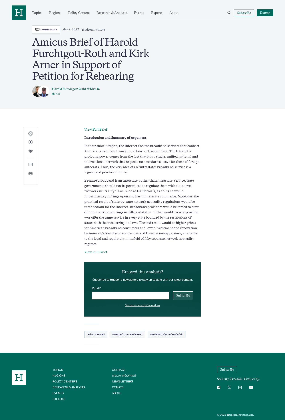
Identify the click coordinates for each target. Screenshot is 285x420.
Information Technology (167, 334)
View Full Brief (95, 129)
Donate (117, 387)
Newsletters (122, 381)
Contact (119, 369)
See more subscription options (142, 305)
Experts (156, 13)
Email (96, 288)
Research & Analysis (112, 13)
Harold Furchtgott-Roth (69, 89)
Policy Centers (79, 13)
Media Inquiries (124, 375)
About (173, 13)
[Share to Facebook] (30, 142)
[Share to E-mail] (30, 164)
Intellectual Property (127, 334)
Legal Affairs (96, 334)
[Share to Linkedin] (30, 153)
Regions (55, 13)
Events (139, 13)
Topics (37, 13)
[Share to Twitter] (30, 133)
